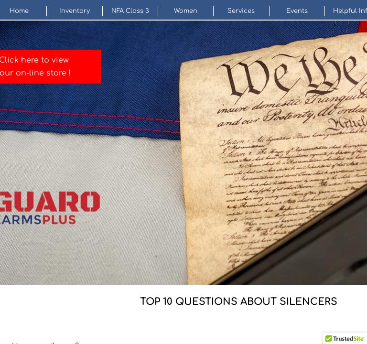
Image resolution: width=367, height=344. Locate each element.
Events (297, 11)
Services (241, 11)
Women (185, 11)
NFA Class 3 (130, 11)
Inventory (74, 11)
